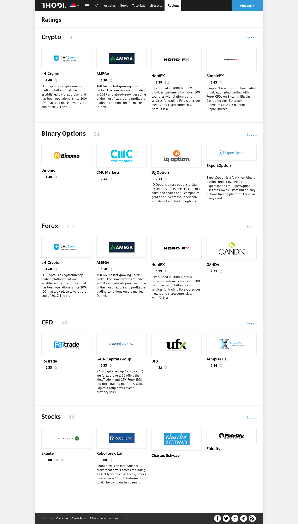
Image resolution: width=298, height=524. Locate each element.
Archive (113, 518)
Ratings (173, 5)
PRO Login (247, 6)
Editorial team (98, 518)
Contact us (62, 518)
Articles (110, 5)
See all (252, 38)
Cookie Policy (79, 518)
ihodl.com (47, 518)
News (124, 5)
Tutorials (138, 5)
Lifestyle (155, 5)
